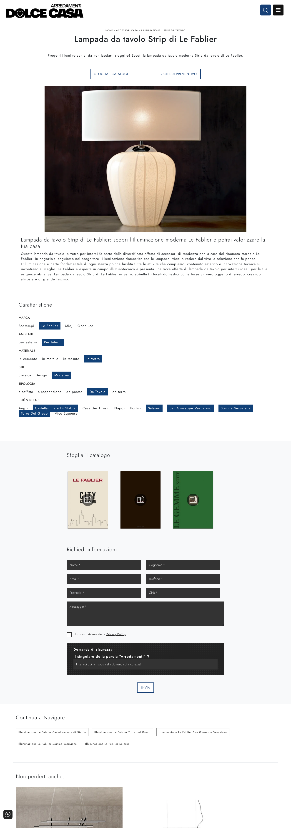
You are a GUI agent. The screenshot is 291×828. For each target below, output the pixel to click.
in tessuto (71, 366)
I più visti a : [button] (29, 407)
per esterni (28, 349)
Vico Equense (66, 420)
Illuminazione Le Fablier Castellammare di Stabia (52, 632)
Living (138, 778)
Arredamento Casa (172, 766)
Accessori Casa (127, 32)
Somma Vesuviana (236, 415)
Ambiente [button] (26, 342)
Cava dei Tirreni (96, 415)
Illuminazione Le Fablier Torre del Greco (122, 632)
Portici (135, 415)
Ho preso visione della (181, 534)
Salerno (154, 415)
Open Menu (276, 11)
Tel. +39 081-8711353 (34, 777)
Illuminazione (151, 32)
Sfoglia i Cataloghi (112, 79)
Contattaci (265, 766)
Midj (69, 333)
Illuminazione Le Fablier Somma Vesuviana (47, 644)
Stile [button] (22, 374)
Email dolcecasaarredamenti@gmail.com (46, 782)
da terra (119, 399)
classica (25, 382)
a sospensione (50, 399)
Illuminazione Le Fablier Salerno (107, 644)
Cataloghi (265, 772)
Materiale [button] (27, 358)
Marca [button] (24, 325)
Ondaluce (85, 333)
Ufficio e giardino (173, 778)
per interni (53, 349)
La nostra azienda (216, 766)
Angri (23, 415)
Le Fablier (49, 333)
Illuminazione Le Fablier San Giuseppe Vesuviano (193, 632)
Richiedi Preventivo (179, 79)
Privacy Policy (197, 534)
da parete (74, 399)
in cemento (28, 366)
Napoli (119, 415)
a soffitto (26, 399)
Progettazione (219, 778)
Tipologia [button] (27, 391)
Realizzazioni (262, 778)
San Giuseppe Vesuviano (190, 415)
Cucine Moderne (130, 766)
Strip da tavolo (175, 32)
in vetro (93, 366)
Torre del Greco (34, 420)
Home (109, 32)
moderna (61, 382)
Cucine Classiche (130, 772)
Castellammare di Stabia (55, 415)
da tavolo (97, 399)
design (41, 382)
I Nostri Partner (218, 772)
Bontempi (26, 333)
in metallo (50, 366)
